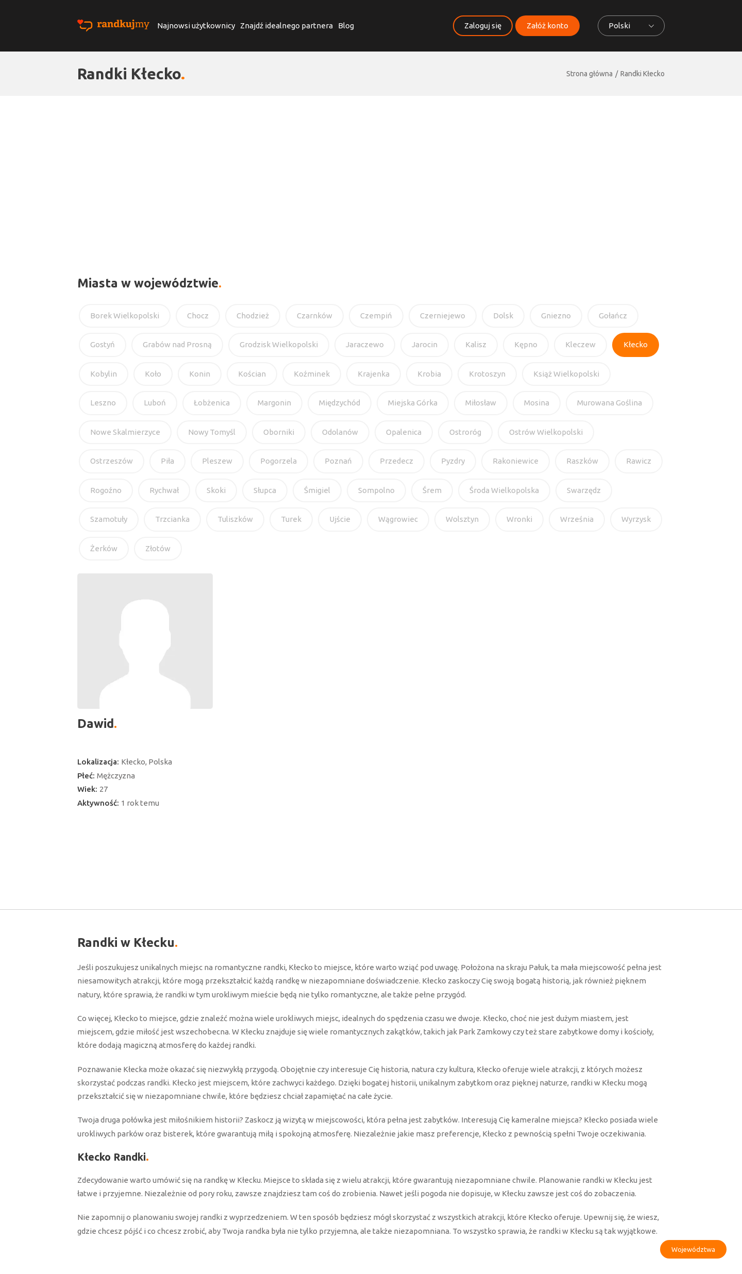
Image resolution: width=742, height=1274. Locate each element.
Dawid (95, 724)
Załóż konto (547, 25)
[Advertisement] (371, 173)
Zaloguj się (482, 25)
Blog (346, 25)
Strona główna (589, 74)
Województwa (693, 1249)
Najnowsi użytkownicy (196, 25)
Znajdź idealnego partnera (286, 25)
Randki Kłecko (642, 74)
